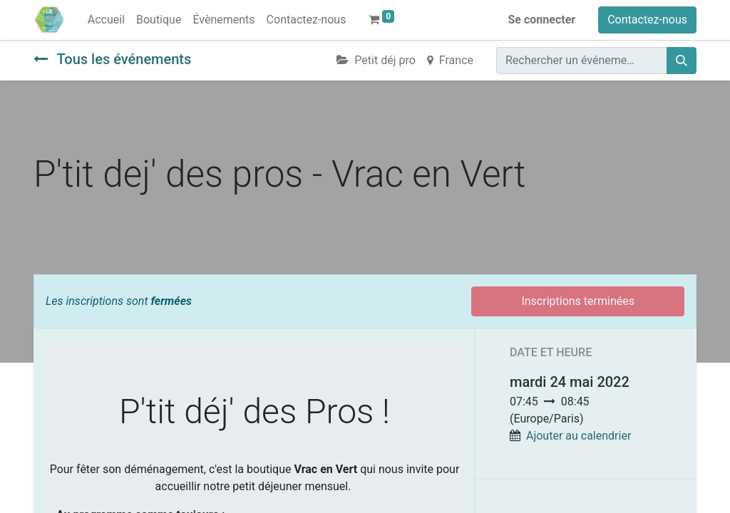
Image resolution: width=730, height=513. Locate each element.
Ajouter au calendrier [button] (578, 435)
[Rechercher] (681, 60)
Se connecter (542, 19)
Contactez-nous (647, 19)
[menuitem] (106, 20)
